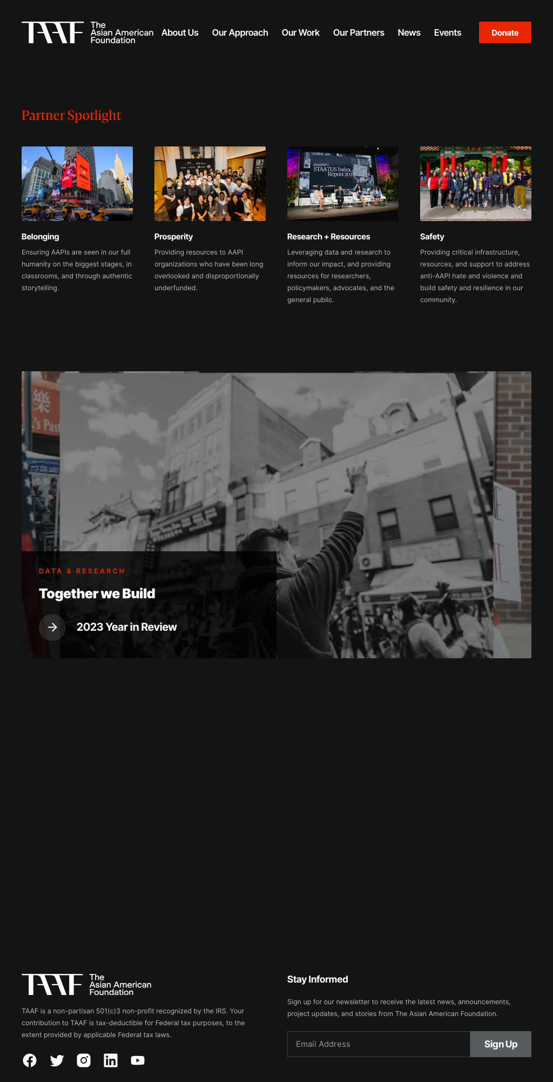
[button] (179, 32)
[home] (87, 32)
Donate (505, 33)
